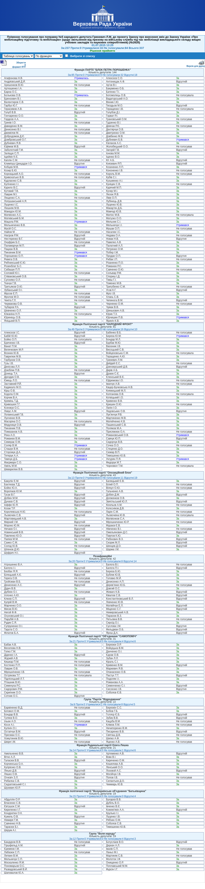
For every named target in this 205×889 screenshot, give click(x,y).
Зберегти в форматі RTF (13, 64)
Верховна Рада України (102, 24)
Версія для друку (195, 65)
